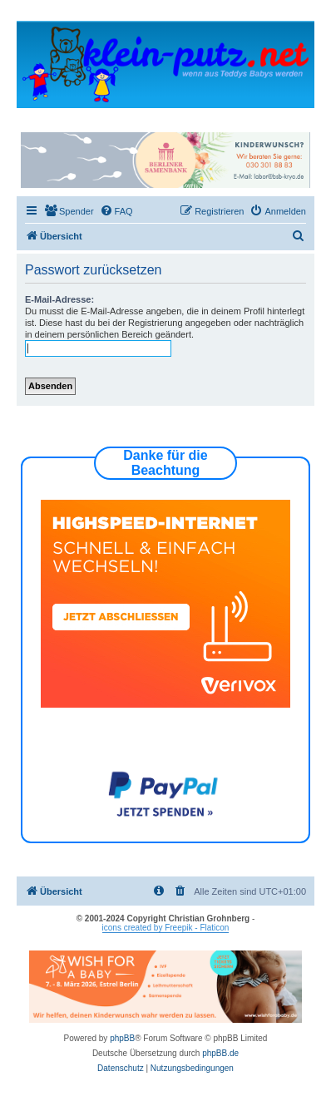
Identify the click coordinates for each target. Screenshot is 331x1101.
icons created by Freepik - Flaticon (166, 927)
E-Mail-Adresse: (59, 299)
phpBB (122, 1038)
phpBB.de (220, 1053)
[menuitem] (69, 211)
